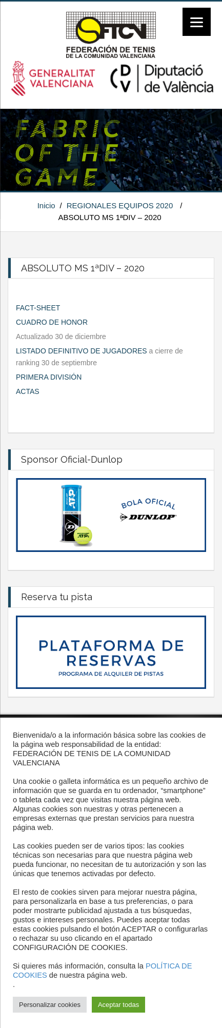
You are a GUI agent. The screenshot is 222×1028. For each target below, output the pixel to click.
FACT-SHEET (38, 308)
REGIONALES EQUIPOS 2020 (120, 205)
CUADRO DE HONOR (52, 322)
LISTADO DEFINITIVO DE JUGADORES (81, 351)
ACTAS (27, 391)
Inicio (46, 205)
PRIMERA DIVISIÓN (49, 377)
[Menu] (197, 22)
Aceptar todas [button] (118, 1005)
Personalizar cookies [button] (49, 1005)
